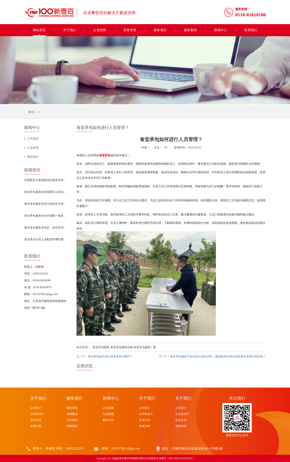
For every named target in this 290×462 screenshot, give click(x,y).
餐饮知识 (32, 156)
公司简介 (35, 408)
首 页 (31, 112)
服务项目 (160, 30)
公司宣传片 (37, 414)
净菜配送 (72, 414)
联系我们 (250, 30)
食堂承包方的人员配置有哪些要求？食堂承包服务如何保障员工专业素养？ (45, 239)
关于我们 (69, 30)
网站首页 (39, 30)
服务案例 (190, 30)
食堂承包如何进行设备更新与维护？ (110, 356)
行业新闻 (32, 147)
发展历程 (35, 426)
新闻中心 (220, 30)
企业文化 (35, 420)
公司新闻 (32, 138)
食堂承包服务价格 (121, 347)
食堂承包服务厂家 (145, 347)
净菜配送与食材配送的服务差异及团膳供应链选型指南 (45, 180)
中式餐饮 (72, 420)
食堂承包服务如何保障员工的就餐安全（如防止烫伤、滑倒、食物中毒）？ (45, 191)
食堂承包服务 (101, 347)
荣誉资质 (129, 30)
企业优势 (99, 30)
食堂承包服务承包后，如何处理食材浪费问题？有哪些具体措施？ (45, 227)
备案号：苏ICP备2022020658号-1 (176, 458)
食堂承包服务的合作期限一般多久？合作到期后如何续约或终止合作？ (45, 215)
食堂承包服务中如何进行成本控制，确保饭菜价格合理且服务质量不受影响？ (218, 356)
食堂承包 (72, 408)
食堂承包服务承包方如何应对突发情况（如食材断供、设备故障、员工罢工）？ (45, 203)
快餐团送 (72, 426)
